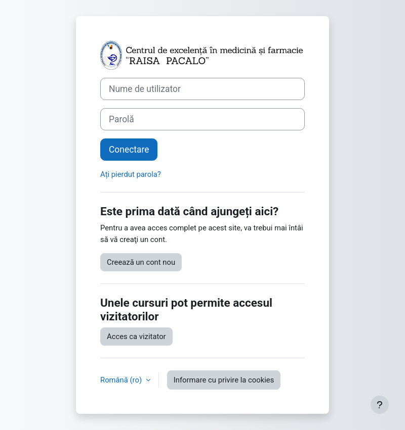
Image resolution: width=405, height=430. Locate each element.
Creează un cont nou (141, 262)
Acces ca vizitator (136, 336)
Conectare (129, 150)
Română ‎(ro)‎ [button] (122, 380)
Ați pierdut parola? (130, 174)
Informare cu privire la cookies (224, 380)
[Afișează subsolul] (380, 405)
